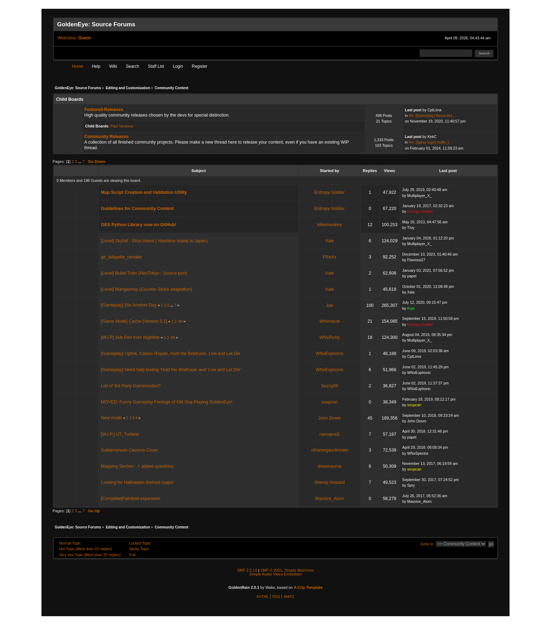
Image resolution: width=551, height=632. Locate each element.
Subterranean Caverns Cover (129, 450)
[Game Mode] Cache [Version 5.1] (134, 321)
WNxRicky (329, 337)
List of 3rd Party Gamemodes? (131, 385)
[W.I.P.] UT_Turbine (120, 434)
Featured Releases (103, 109)
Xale (329, 240)
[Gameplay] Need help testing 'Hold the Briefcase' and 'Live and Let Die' (171, 369)
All (181, 321)
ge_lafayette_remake (121, 257)
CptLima (434, 110)
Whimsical (329, 321)
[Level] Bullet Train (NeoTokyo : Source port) (144, 273)
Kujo (411, 308)
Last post (448, 171)
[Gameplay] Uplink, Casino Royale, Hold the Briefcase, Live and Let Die (170, 353)
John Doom (329, 418)
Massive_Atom (329, 498)
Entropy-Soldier (330, 192)
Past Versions (121, 126)
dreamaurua (329, 466)
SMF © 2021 (271, 570)
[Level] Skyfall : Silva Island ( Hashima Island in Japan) (154, 240)
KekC (431, 136)
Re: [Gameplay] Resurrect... (432, 115)
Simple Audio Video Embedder (275, 574)
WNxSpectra (417, 453)
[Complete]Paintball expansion (130, 498)
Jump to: (427, 544)
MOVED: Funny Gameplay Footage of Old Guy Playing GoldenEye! (166, 402)
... (80, 161)
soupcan (329, 402)
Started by (329, 171)
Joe (329, 305)
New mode (111, 417)
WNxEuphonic (329, 353)
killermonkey (329, 224)
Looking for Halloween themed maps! (137, 482)
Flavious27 (416, 260)
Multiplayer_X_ (419, 195)
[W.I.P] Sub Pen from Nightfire (130, 337)
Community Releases (106, 136)
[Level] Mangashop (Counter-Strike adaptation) (146, 289)
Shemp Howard (330, 482)
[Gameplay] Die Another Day (128, 305)
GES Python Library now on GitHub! (138, 224)
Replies (370, 171)
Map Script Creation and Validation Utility (144, 192)
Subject (199, 171)
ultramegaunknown (329, 450)
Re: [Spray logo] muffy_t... (430, 142)
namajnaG (329, 434)
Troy (411, 227)
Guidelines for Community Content (137, 208)
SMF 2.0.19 (247, 570)
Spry (411, 485)
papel (411, 276)
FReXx (329, 257)
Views (389, 171)
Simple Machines (299, 570)
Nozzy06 (329, 385)
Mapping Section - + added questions (137, 466)
